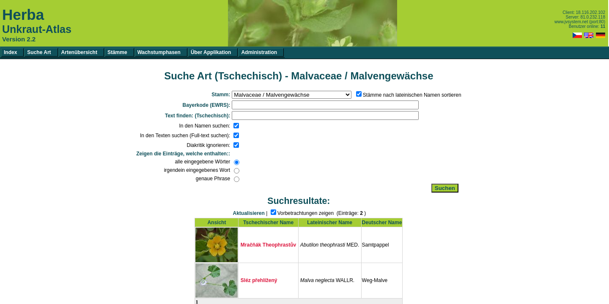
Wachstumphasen (159, 52)
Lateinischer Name (329, 222)
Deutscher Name (382, 222)
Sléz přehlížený (259, 280)
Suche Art (39, 52)
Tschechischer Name (268, 222)
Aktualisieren (249, 213)
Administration (259, 52)
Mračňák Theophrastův (268, 245)
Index (10, 52)
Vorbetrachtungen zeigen (305, 213)
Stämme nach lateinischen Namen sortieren (412, 95)
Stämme (117, 52)
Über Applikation (211, 52)
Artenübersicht (79, 52)
